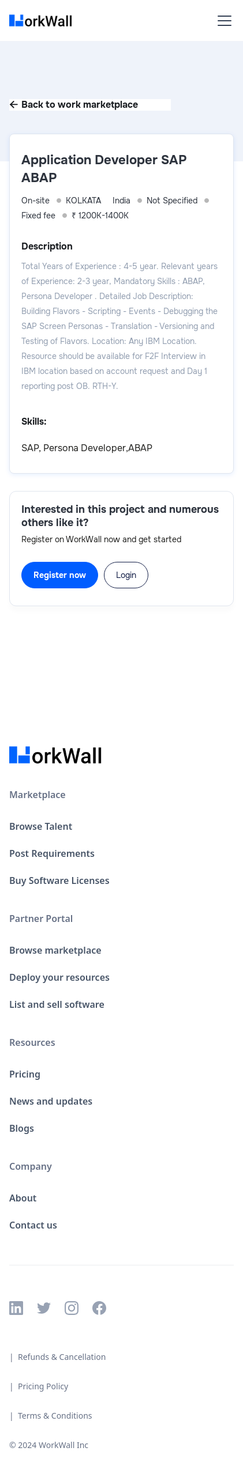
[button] (222, 21)
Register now (59, 575)
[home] (43, 20)
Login (126, 575)
